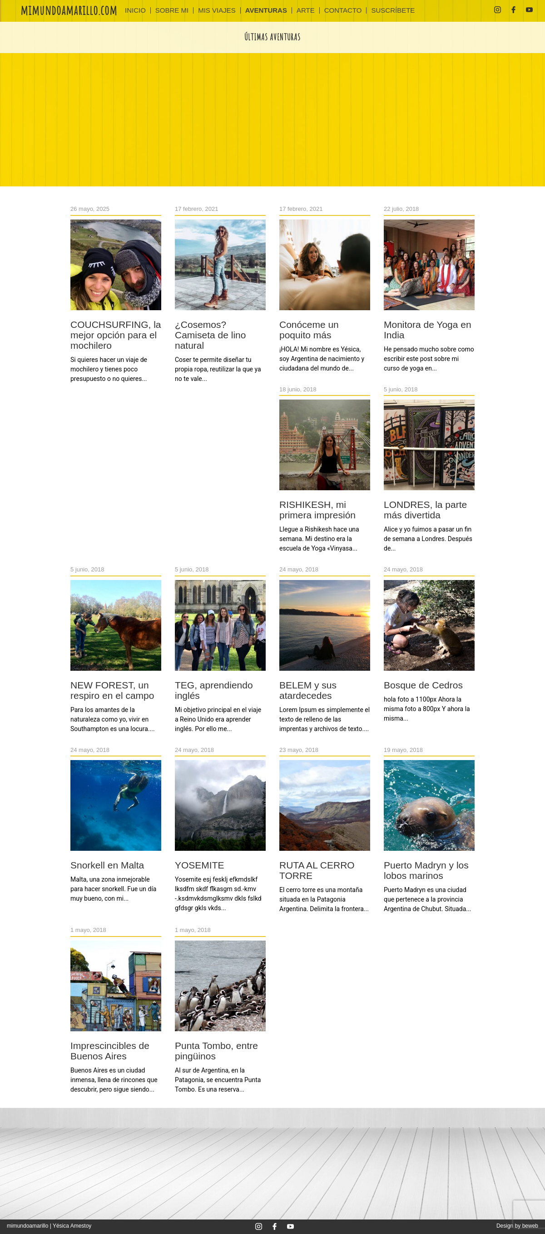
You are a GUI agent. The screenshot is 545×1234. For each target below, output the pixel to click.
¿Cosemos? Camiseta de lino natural (210, 335)
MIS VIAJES (217, 10)
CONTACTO (343, 10)
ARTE (306, 10)
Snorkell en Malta (107, 865)
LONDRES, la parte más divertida (425, 509)
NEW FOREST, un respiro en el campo (112, 690)
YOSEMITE (199, 865)
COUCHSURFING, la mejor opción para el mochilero (115, 335)
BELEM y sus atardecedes (308, 690)
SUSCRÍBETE (393, 10)
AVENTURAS (266, 10)
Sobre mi (171, 10)
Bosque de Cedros (423, 685)
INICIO (135, 10)
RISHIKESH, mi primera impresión (317, 509)
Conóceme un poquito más (309, 329)
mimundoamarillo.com (68, 10)
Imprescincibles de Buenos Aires (109, 1050)
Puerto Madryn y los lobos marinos (426, 870)
